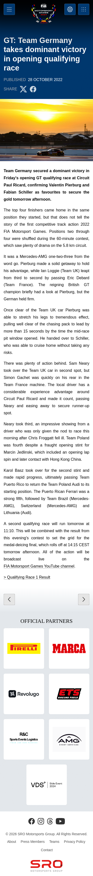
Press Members (33, 842)
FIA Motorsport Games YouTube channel (39, 566)
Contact (47, 850)
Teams (54, 842)
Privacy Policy (74, 842)
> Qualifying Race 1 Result (27, 577)
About (11, 842)
